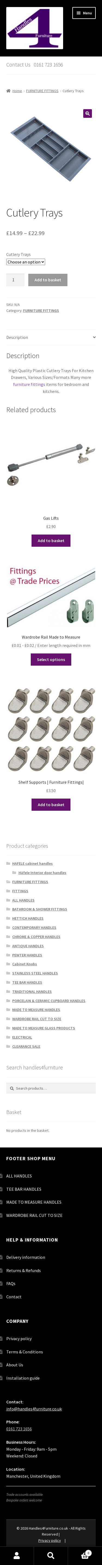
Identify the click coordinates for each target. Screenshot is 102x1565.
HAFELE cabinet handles (32, 863)
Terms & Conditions (24, 1351)
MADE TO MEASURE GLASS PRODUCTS (43, 1028)
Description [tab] (17, 337)
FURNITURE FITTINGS (42, 90)
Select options (51, 659)
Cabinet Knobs (24, 964)
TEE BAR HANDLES (27, 982)
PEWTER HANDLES (27, 955)
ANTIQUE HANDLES (28, 945)
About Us (14, 1364)
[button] (87, 113)
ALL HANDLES (23, 900)
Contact (13, 1296)
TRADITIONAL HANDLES (32, 991)
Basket (80, 1552)
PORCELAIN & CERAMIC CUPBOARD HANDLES (48, 1000)
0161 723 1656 (19, 1428)
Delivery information (25, 1257)
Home (17, 90)
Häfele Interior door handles (42, 872)
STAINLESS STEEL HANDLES (35, 973)
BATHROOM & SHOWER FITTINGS (39, 909)
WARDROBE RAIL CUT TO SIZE (36, 1018)
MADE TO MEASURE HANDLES (36, 1009)
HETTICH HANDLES (28, 918)
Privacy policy (19, 1338)
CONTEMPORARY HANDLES (34, 927)
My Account (17, 1556)
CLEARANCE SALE (26, 1046)
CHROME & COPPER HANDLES (36, 936)
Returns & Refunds (23, 1270)
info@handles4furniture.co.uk (34, 1408)
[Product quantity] (15, 280)
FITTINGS (20, 891)
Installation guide (23, 1378)
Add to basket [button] (51, 540)
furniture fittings (29, 384)
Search (51, 1556)
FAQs (11, 1283)
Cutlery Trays (18, 254)
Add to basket (48, 279)
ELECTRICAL (22, 1037)
